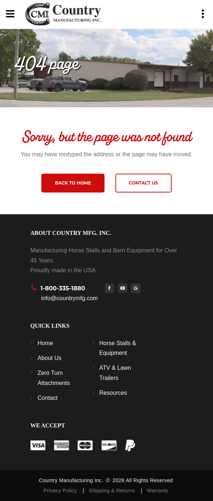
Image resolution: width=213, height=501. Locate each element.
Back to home (73, 183)
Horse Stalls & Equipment (117, 348)
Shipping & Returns (113, 490)
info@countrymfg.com (69, 298)
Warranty (157, 490)
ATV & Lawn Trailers (115, 373)
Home (45, 343)
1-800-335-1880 (63, 288)
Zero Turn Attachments (54, 378)
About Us (50, 358)
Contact (48, 398)
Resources (113, 393)
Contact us (143, 183)
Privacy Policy (61, 490)
